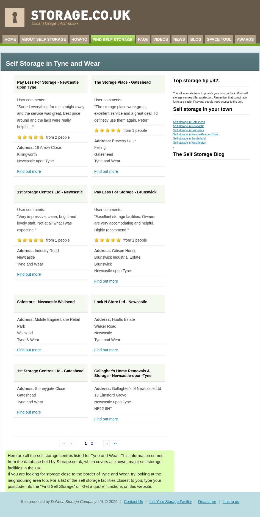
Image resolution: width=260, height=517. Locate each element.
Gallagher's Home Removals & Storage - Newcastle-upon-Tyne (122, 373)
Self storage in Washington (189, 142)
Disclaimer (207, 501)
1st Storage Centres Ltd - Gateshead (50, 371)
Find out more (29, 171)
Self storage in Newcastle (188, 126)
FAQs (143, 39)
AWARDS (245, 39)
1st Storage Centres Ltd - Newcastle (50, 192)
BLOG (195, 39)
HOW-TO (79, 39)
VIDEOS (160, 39)
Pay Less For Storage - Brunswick (125, 192)
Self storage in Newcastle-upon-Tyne (195, 134)
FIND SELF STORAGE (112, 39)
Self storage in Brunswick (188, 130)
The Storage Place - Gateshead (122, 82)
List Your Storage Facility (171, 501)
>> (115, 443)
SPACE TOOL (219, 39)
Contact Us (133, 501)
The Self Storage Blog (199, 154)
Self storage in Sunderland (189, 138)
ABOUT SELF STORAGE (43, 39)
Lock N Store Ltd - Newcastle (120, 302)
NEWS (179, 39)
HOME (10, 39)
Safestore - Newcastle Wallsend (46, 302)
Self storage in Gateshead (189, 122)
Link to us (231, 501)
